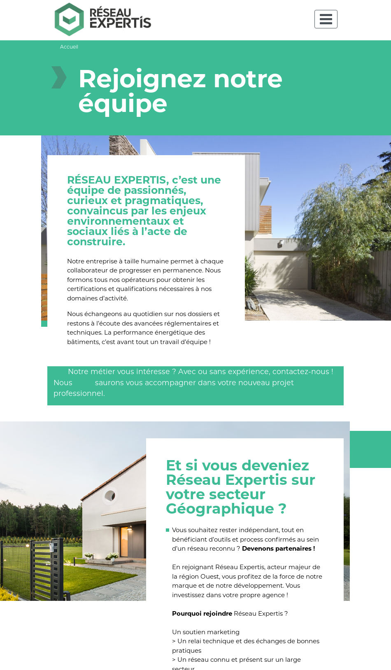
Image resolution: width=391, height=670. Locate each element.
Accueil (69, 47)
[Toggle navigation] (325, 19)
